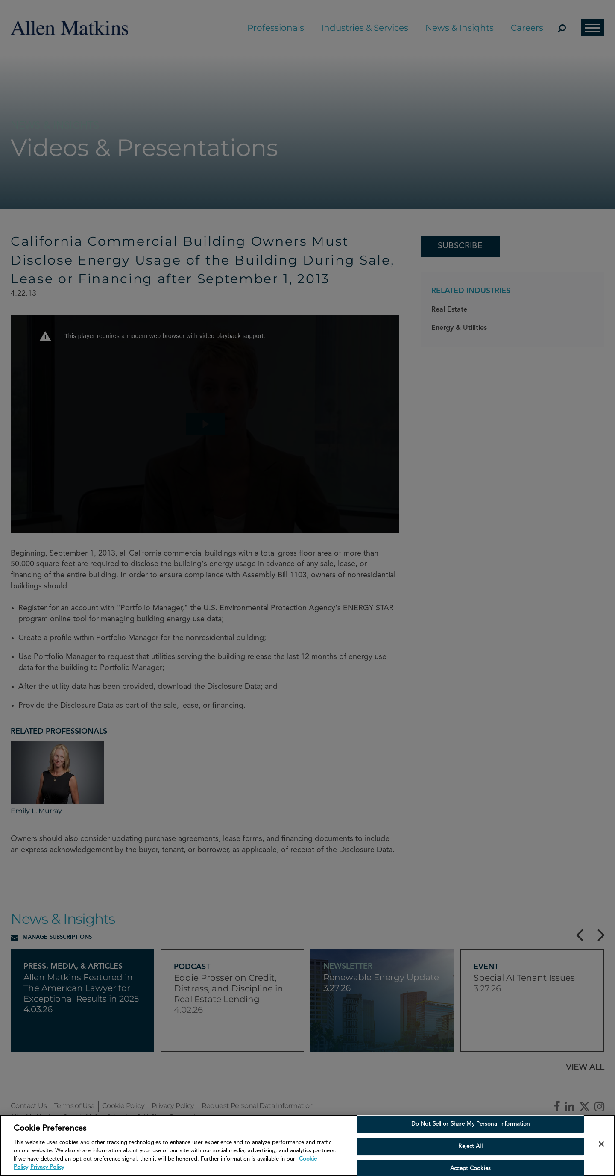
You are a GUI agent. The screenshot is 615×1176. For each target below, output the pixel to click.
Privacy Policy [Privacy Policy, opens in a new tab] (47, 1167)
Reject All (470, 1146)
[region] (307, 1145)
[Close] (601, 1144)
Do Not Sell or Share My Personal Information (470, 1124)
